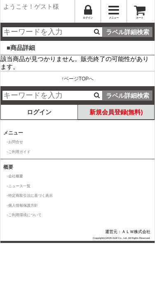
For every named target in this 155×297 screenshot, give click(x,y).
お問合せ (15, 142)
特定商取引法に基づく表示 (30, 195)
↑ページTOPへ (77, 79)
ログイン (39, 112)
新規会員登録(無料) (116, 112)
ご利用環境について (25, 215)
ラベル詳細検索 (127, 31)
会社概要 (15, 176)
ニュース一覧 (19, 186)
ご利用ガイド (19, 152)
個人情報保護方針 (23, 205)
